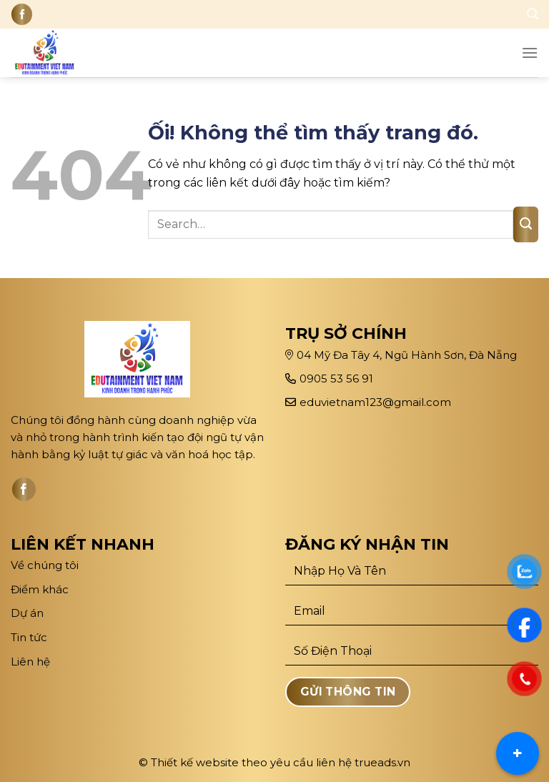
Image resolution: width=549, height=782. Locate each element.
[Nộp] (525, 224)
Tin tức (29, 637)
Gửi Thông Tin (348, 691)
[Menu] (529, 52)
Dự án (28, 613)
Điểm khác (40, 589)
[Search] (532, 14)
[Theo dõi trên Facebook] (21, 14)
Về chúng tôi (45, 565)
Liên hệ (30, 661)
